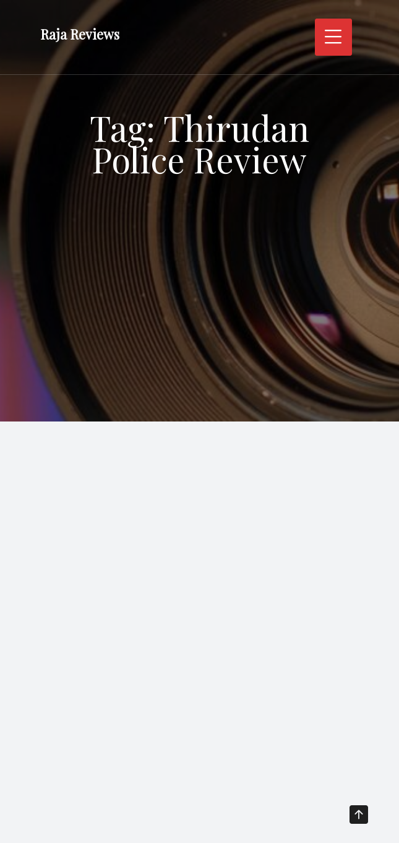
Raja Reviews (79, 34)
